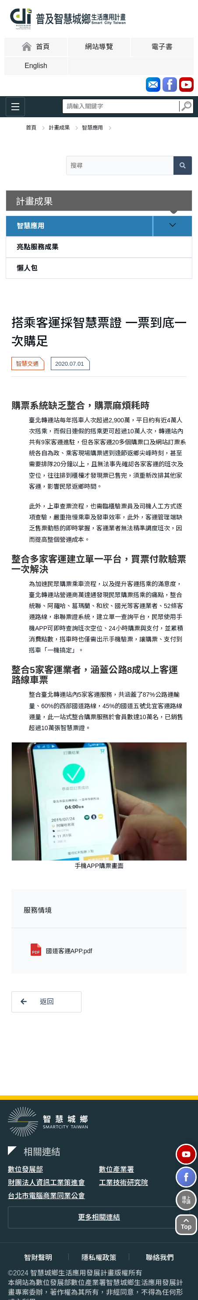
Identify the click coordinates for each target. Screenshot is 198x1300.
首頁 (31, 128)
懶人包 (27, 268)
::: (5, 46)
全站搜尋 (128, 106)
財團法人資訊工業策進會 (46, 1182)
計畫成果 (59, 128)
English (36, 65)
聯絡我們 (160, 1257)
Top (186, 1223)
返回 (33, 1001)
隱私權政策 (99, 1257)
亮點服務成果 (38, 247)
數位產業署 (116, 1169)
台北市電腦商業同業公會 (46, 1195)
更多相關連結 (99, 1217)
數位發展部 (25, 1169)
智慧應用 (92, 128)
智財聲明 (38, 1257)
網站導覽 (99, 46)
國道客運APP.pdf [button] (69, 950)
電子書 (162, 46)
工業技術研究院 (123, 1182)
